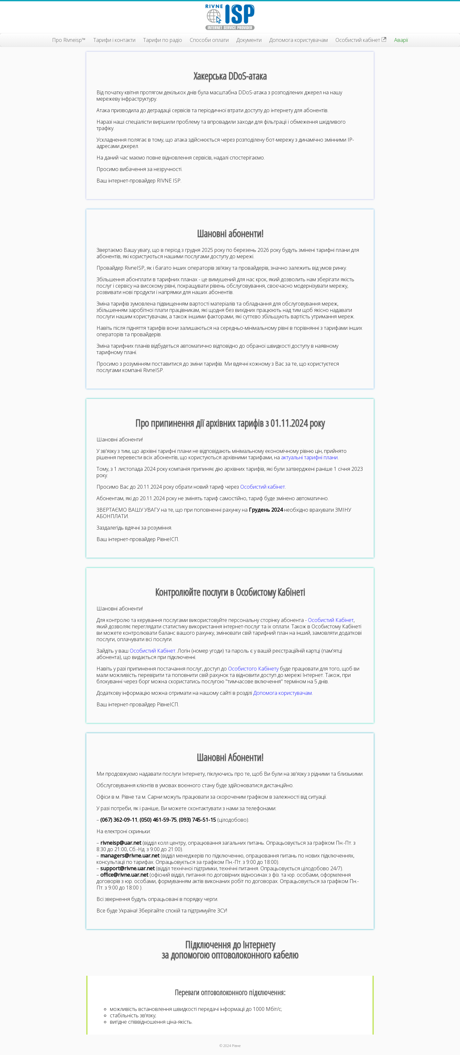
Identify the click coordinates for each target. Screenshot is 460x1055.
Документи (249, 39)
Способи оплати (209, 39)
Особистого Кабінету (253, 668)
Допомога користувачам (298, 39)
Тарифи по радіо (162, 39)
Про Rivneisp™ (69, 39)
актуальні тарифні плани (309, 457)
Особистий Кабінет (331, 620)
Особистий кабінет (361, 39)
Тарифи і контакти (114, 39)
